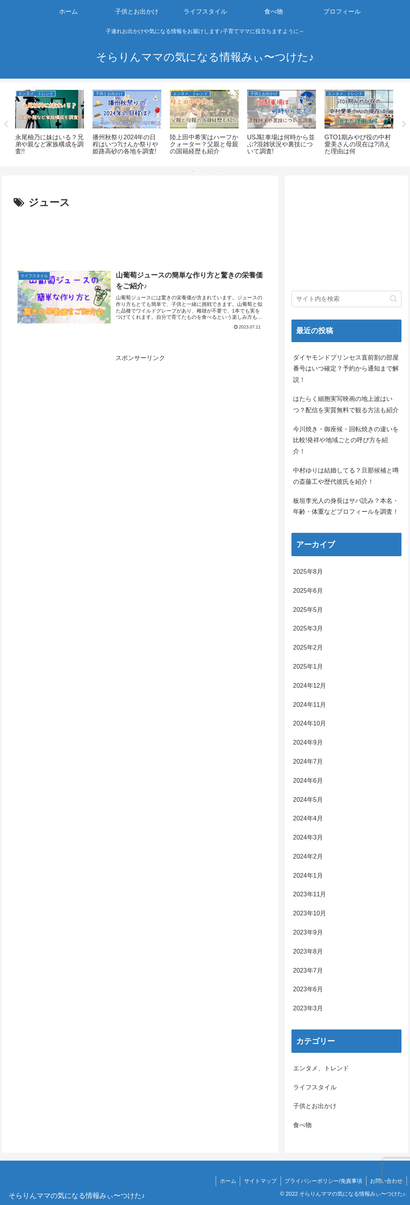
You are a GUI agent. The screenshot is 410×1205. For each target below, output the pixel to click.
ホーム (227, 1181)
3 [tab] (217, 171)
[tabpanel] (49, 123)
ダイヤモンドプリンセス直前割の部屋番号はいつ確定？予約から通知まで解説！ (346, 368)
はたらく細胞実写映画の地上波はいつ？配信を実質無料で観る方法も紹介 (346, 404)
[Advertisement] (140, 235)
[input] (346, 299)
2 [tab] (205, 171)
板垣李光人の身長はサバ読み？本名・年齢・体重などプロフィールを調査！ (346, 506)
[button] (393, 298)
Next (404, 124)
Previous (6, 124)
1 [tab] (193, 171)
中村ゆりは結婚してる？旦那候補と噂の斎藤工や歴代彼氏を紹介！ (346, 476)
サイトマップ (259, 1181)
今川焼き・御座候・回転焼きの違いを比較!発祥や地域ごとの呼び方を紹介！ (346, 440)
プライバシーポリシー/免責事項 (323, 1181)
